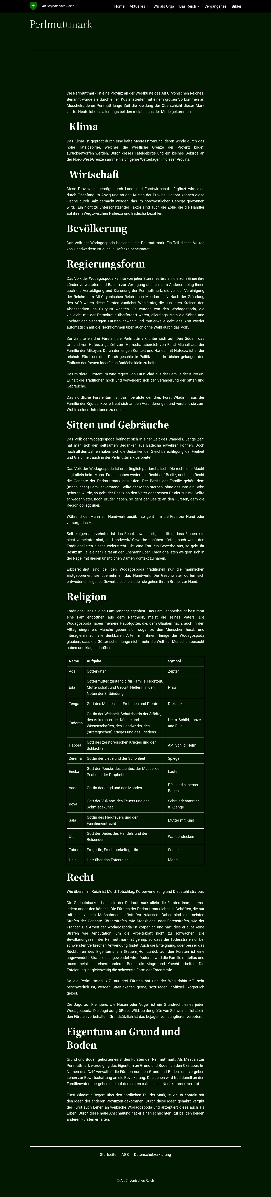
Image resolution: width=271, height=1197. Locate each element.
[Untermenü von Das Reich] (198, 6)
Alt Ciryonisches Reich (58, 6)
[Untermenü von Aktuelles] (147, 6)
